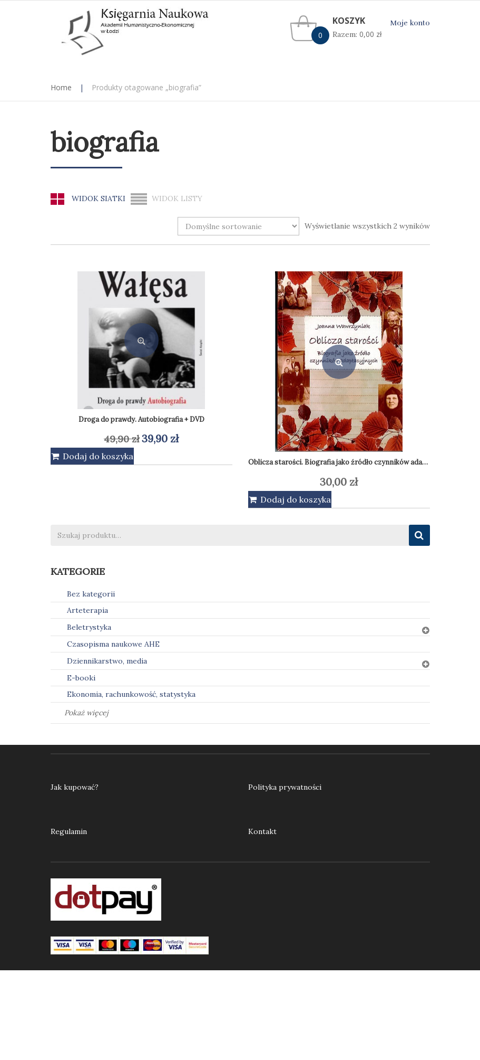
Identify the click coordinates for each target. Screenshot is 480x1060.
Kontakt (262, 831)
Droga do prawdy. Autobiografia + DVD (141, 419)
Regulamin (69, 831)
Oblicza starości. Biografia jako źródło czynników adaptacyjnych (352, 462)
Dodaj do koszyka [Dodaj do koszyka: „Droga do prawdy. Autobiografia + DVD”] (98, 456)
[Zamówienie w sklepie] (238, 226)
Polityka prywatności (284, 787)
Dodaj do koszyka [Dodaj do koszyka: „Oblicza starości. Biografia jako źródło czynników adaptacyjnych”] (295, 499)
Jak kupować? (75, 787)
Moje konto (410, 22)
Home (61, 87)
